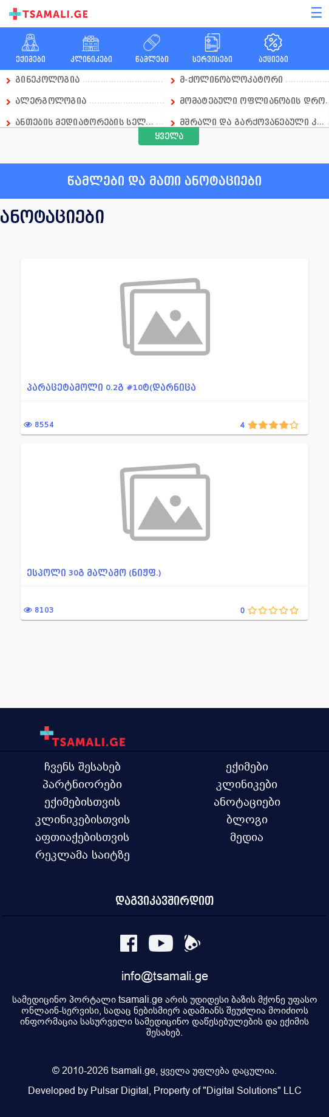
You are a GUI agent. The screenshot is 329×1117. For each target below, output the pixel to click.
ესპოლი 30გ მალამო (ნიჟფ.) (94, 573)
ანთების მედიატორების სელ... (84, 121)
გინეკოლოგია (47, 79)
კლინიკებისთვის (82, 819)
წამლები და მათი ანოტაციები (164, 181)
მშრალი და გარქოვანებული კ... (252, 121)
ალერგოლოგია (52, 100)
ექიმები (247, 766)
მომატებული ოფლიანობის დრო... (254, 100)
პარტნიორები (82, 784)
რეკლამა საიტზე (82, 854)
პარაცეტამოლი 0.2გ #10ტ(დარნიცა (111, 387)
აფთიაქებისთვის (82, 837)
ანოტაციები (247, 801)
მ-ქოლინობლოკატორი (231, 79)
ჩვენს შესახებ (82, 766)
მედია (246, 837)
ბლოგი (247, 819)
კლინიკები (246, 784)
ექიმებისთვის (82, 801)
